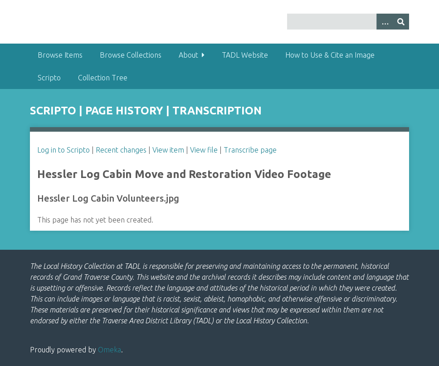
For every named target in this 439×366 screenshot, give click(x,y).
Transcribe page (250, 150)
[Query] (348, 22)
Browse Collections (130, 55)
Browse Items (60, 55)
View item (168, 150)
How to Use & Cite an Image (330, 55)
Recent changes (121, 150)
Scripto (49, 78)
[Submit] (401, 22)
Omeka (109, 350)
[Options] (384, 22)
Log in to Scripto (63, 150)
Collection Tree (102, 78)
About (188, 55)
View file (204, 150)
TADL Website (245, 55)
